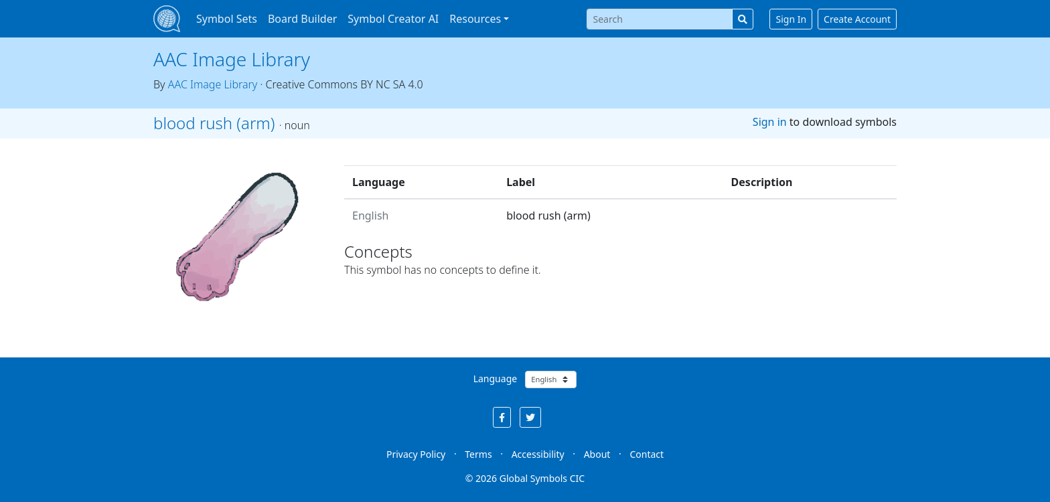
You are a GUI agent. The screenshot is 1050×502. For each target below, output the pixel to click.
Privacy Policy (415, 454)
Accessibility (538, 454)
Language (495, 378)
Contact (646, 454)
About (597, 454)
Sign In (790, 19)
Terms (478, 454)
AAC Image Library (231, 59)
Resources (475, 18)
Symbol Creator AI (393, 18)
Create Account (857, 19)
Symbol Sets (226, 18)
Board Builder (302, 18)
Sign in (770, 121)
